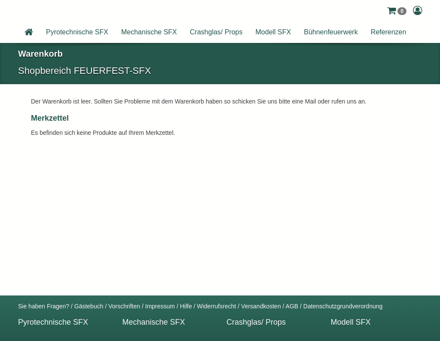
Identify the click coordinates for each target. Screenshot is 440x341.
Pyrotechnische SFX (77, 32)
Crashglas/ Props (216, 32)
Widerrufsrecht (216, 306)
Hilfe (186, 306)
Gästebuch (89, 306)
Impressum (160, 306)
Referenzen (388, 32)
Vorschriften (124, 306)
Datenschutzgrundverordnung (342, 306)
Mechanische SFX (149, 32)
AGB (292, 306)
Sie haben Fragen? (43, 306)
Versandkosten (261, 306)
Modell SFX (273, 32)
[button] (397, 10)
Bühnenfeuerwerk (331, 32)
